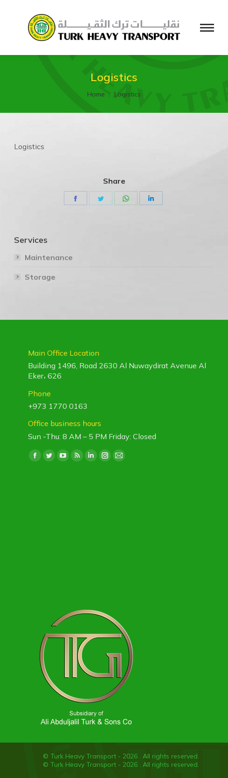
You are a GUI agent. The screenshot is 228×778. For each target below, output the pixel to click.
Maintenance (49, 257)
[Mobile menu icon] (207, 28)
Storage (40, 277)
